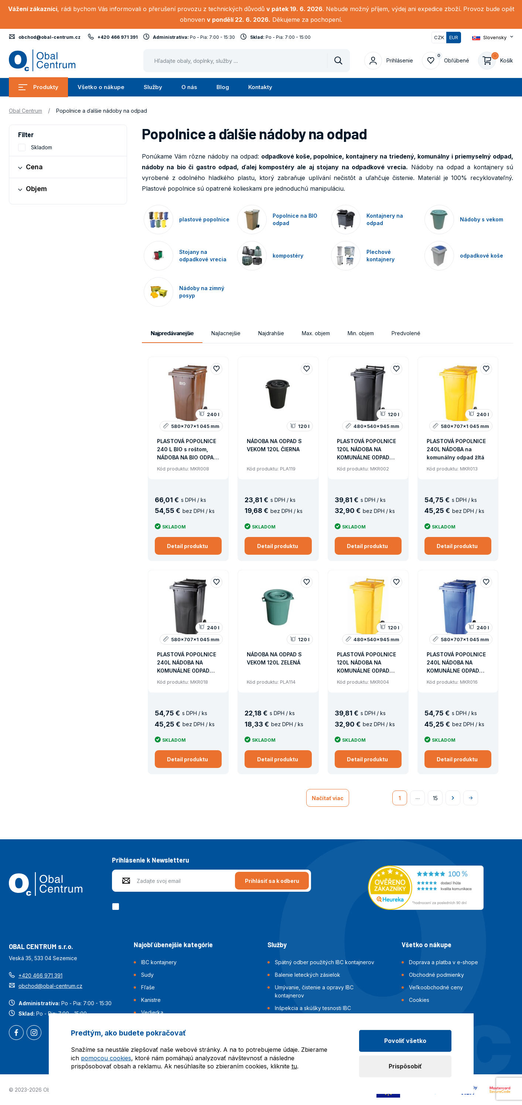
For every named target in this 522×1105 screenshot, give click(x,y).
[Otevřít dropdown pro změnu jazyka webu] (492, 37)
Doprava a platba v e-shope (443, 962)
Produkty (38, 87)
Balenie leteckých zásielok (307, 975)
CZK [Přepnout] (439, 37)
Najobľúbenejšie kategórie (173, 945)
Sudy (147, 975)
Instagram (34, 1033)
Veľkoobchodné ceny (436, 987)
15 (435, 798)
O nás (189, 87)
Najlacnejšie (225, 333)
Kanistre (151, 1000)
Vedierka (152, 1012)
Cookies (419, 1000)
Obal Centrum (25, 111)
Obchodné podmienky (436, 975)
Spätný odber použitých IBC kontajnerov (324, 962)
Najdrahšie (271, 333)
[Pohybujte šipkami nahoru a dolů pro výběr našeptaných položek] (246, 60)
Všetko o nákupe (101, 87)
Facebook (16, 1033)
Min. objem (361, 333)
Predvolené (406, 333)
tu (294, 1066)
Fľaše (148, 987)
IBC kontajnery (159, 962)
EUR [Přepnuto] (453, 37)
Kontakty (260, 87)
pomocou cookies (106, 1058)
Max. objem (316, 333)
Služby (153, 87)
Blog (222, 87)
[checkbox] (117, 906)
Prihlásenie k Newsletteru (150, 860)
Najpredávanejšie (172, 333)
